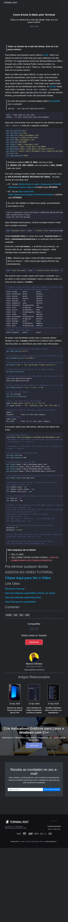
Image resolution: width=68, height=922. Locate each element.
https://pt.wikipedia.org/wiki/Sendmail (23, 597)
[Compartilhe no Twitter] (31, 629)
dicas (27, 615)
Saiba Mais (34, 745)
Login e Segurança (42, 184)
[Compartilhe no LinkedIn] (37, 629)
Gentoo (52, 86)
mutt (46, 55)
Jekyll (47, 841)
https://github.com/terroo (34, 670)
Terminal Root (10, 2)
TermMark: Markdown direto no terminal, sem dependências (53, 710)
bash (21, 615)
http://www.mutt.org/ (15, 589)
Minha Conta (25, 184)
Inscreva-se (34, 642)
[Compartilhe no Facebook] (36, 629)
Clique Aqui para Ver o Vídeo (28, 578)
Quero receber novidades (51, 789)
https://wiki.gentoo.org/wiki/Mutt (20, 602)
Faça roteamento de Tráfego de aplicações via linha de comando (34, 710)
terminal (8, 615)
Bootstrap (52, 841)
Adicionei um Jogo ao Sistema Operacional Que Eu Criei (14, 710)
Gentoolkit (55, 101)
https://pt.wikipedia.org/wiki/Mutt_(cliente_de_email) (30, 593)
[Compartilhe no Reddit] (33, 629)
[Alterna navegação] (62, 2)
